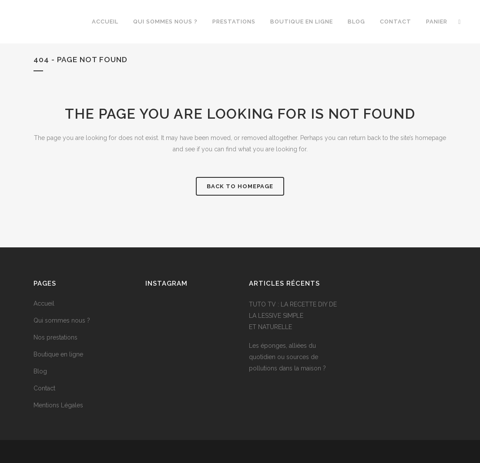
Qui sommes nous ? (62, 320)
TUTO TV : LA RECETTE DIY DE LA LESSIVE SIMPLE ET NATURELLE (293, 315)
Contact (44, 388)
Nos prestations (55, 337)
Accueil (44, 303)
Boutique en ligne (58, 354)
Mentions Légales (58, 405)
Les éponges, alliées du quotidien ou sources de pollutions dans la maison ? (287, 357)
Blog (40, 371)
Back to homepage (240, 186)
